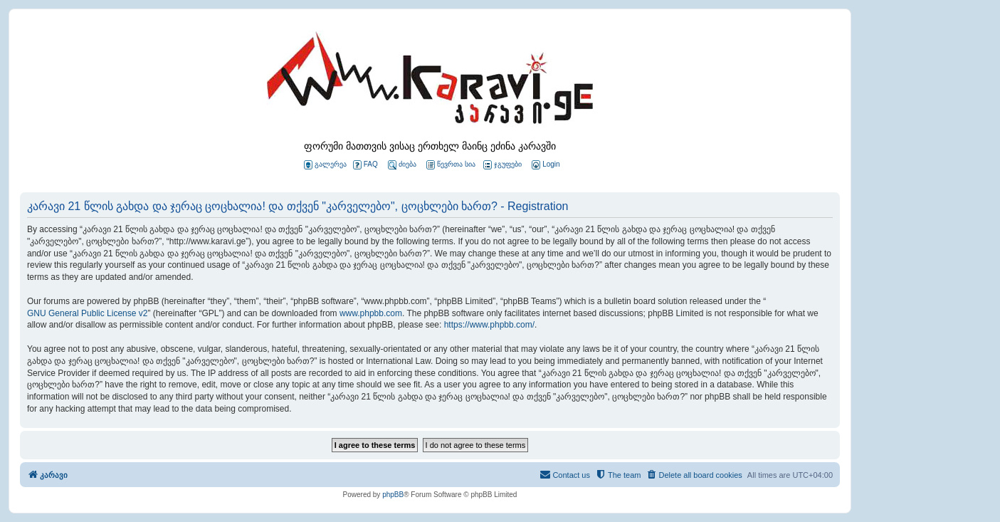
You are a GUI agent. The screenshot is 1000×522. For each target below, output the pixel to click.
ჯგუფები (502, 164)
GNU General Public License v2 (87, 313)
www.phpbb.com (371, 313)
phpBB (393, 494)
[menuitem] (544, 164)
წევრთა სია (450, 164)
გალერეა (325, 164)
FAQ (365, 164)
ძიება (402, 164)
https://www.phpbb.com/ (489, 325)
